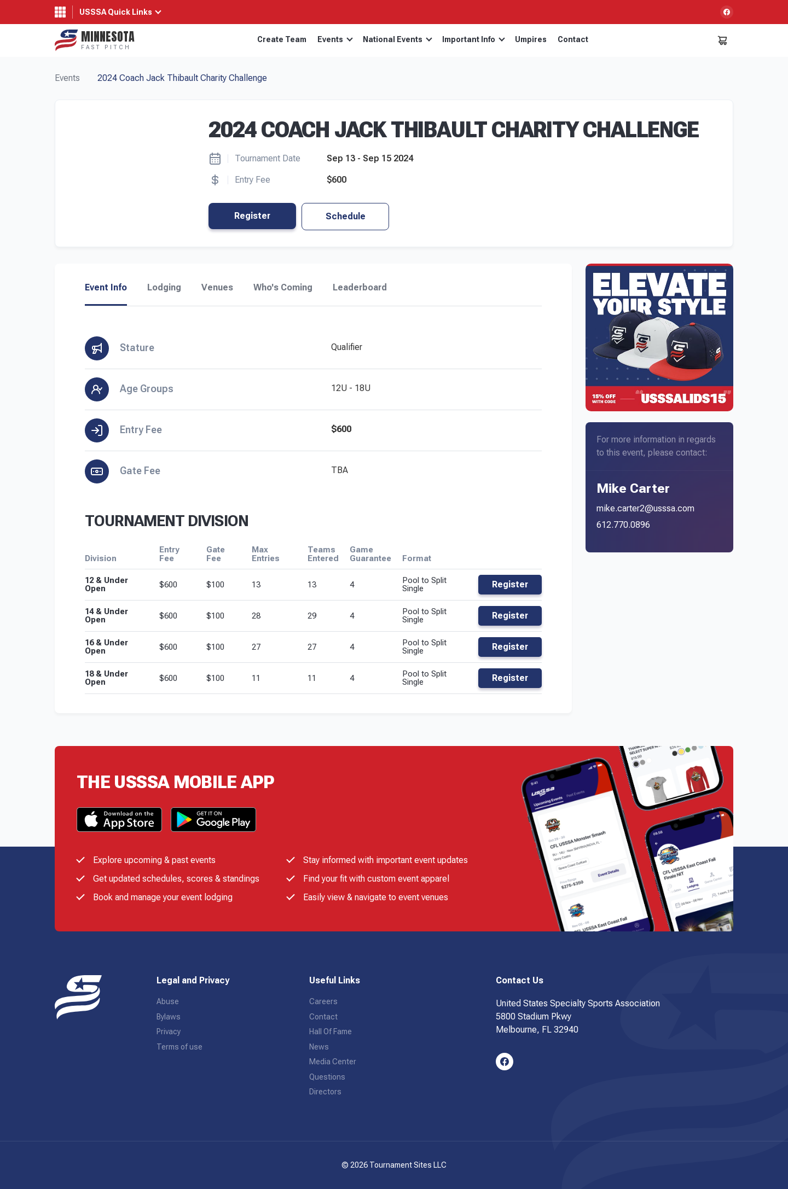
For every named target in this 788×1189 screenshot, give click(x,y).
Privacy (169, 1031)
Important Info (473, 39)
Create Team (281, 39)
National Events (397, 39)
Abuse (168, 1001)
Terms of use (179, 1046)
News (319, 1046)
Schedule (346, 216)
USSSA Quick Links (115, 12)
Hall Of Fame (330, 1031)
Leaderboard (360, 288)
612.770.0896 (623, 525)
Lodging (164, 288)
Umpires (531, 39)
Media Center (332, 1061)
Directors (325, 1091)
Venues (217, 288)
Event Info (106, 288)
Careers (323, 1001)
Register (252, 216)
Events (335, 39)
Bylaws (169, 1016)
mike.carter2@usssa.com (645, 508)
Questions (327, 1077)
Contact (573, 39)
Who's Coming (282, 288)
